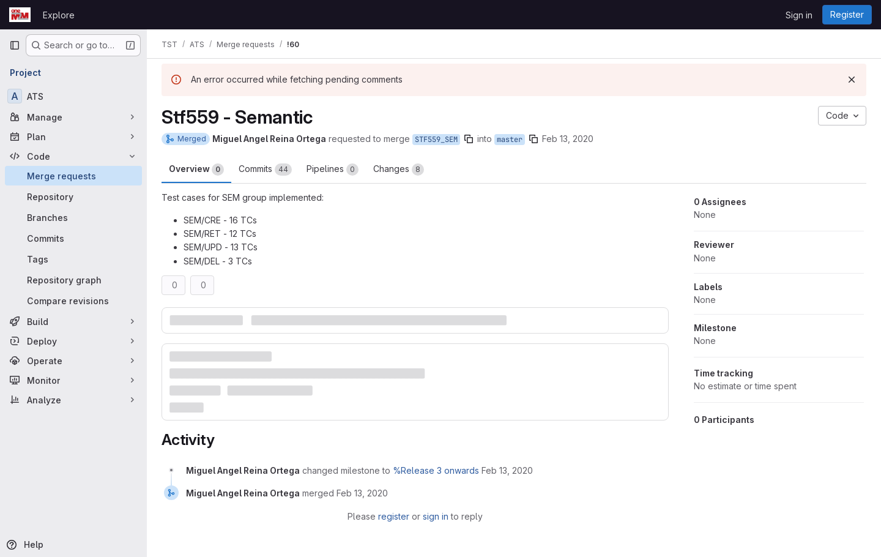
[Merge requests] (73, 175)
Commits (265, 169)
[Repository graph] (73, 280)
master (509, 139)
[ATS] (73, 96)
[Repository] (73, 196)
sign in (435, 516)
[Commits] (73, 238)
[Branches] (73, 217)
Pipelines (333, 169)
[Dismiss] (851, 79)
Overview (196, 169)
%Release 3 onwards (436, 470)
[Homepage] (20, 14)
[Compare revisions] (73, 300)
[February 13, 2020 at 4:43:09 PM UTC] (362, 493)
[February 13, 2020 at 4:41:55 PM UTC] (507, 470)
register (393, 516)
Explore (59, 15)
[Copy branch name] (468, 139)
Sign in (799, 15)
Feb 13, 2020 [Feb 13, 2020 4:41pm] (567, 138)
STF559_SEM (436, 139)
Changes (398, 169)
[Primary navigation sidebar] (14, 45)
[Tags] (73, 259)
